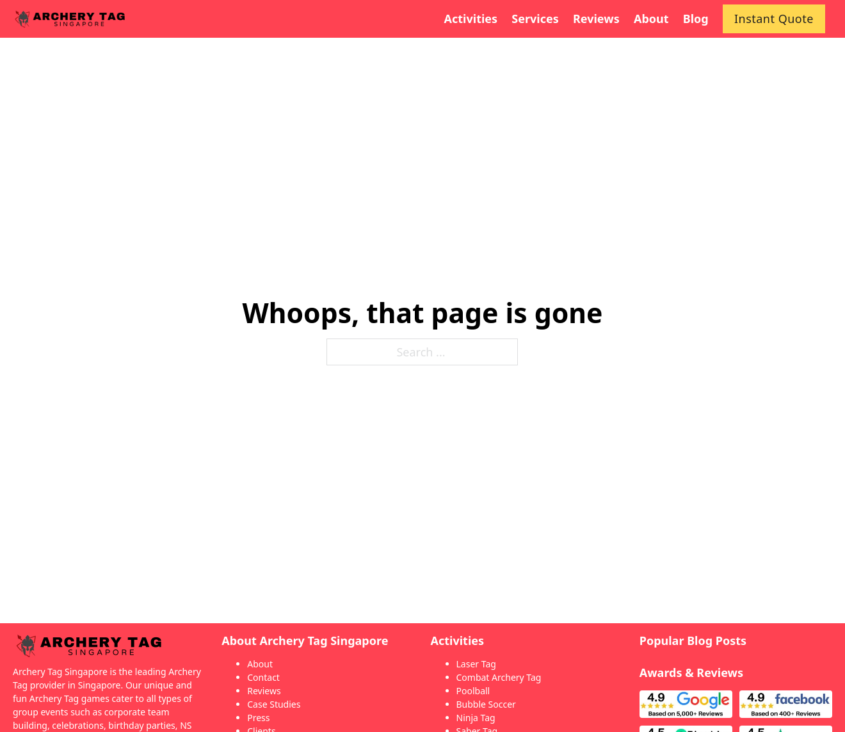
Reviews (263, 691)
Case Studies (273, 704)
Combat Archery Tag (499, 677)
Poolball (473, 691)
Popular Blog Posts (693, 640)
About (260, 664)
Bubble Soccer (486, 704)
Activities (458, 640)
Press (258, 718)
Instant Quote (774, 18)
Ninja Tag (475, 718)
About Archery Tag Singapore (304, 640)
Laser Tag (476, 664)
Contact (263, 677)
